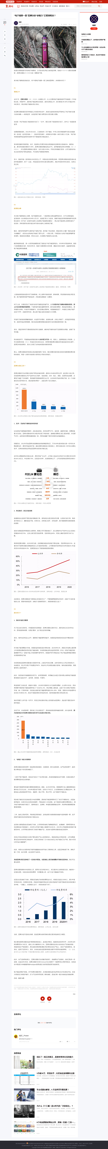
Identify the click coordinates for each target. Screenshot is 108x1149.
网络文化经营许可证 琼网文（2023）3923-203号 (76, 1143)
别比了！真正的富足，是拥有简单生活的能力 (55, 1057)
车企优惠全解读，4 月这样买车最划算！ (53, 1090)
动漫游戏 (55, 1)
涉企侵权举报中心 (82, 1145)
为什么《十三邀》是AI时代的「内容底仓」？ (55, 1106)
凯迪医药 (19, 1)
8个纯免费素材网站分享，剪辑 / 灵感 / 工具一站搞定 (58, 1122)
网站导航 (94, 2)
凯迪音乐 (34, 1)
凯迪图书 (26, 1)
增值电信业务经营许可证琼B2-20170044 (54, 1143)
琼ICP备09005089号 (21, 1143)
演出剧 (41, 1)
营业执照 (74, 1145)
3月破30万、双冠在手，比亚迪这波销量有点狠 (55, 1073)
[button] (10, 2)
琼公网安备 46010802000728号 (35, 1143)
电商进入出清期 (86, 34)
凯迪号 (87, 2)
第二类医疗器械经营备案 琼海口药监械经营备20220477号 (57, 1145)
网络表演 (48, 1)
